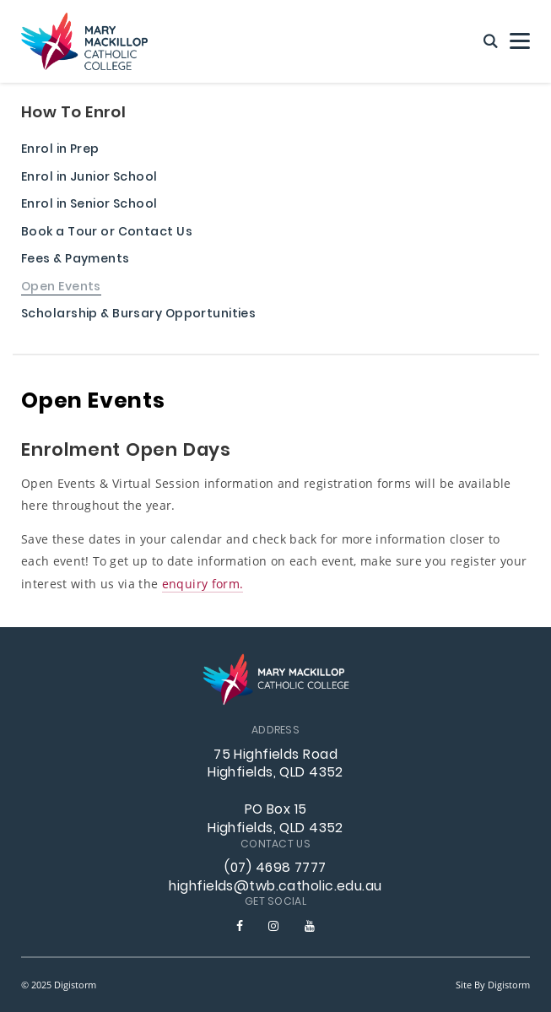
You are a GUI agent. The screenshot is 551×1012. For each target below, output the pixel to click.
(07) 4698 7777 (275, 868)
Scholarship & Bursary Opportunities (138, 315)
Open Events (61, 288)
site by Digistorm (493, 984)
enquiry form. (203, 584)
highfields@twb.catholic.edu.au (275, 887)
